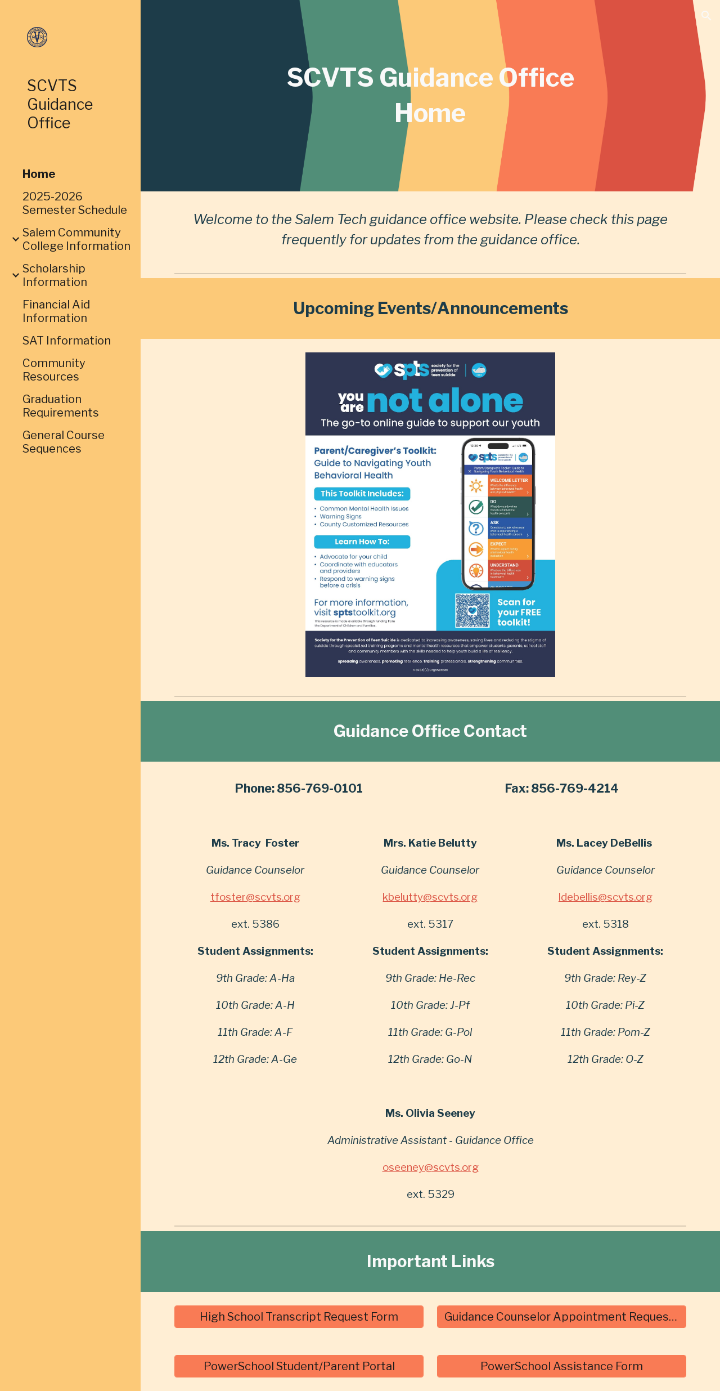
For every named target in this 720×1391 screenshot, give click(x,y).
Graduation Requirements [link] (60, 405)
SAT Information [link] (66, 340)
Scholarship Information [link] (54, 275)
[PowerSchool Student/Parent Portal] (299, 1366)
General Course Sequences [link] (63, 441)
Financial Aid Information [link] (56, 311)
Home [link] (39, 174)
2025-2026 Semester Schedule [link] (74, 203)
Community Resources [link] (54, 369)
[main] (430, 95)
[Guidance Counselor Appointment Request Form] (562, 1317)
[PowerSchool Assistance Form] (562, 1366)
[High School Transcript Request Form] (299, 1317)
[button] (706, 15)
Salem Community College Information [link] (76, 239)
